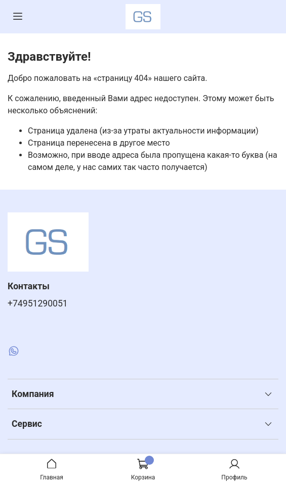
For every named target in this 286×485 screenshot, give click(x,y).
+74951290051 (38, 303)
